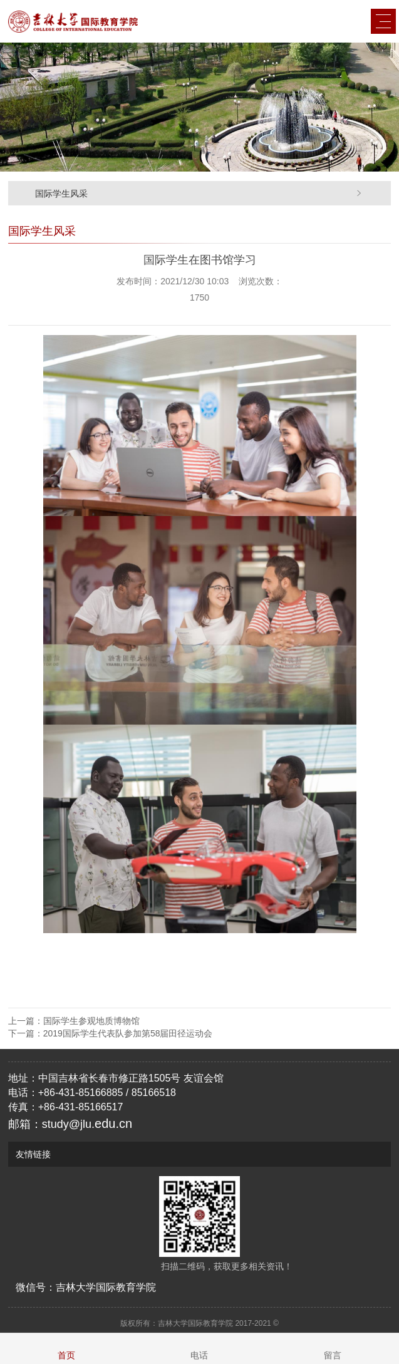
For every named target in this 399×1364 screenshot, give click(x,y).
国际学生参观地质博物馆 (91, 1021)
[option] (199, 107)
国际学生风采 (61, 194)
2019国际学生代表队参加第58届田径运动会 (128, 1033)
